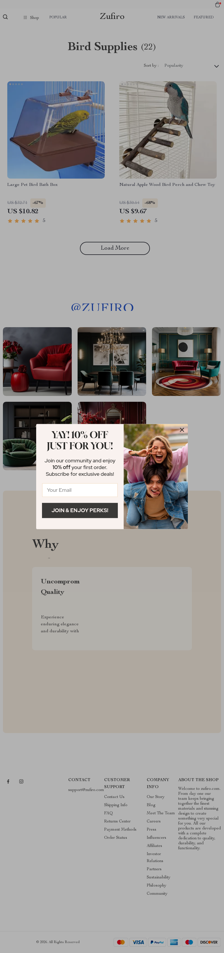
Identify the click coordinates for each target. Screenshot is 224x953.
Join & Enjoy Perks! (80, 510)
